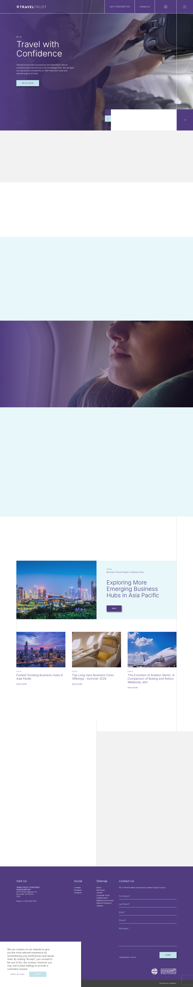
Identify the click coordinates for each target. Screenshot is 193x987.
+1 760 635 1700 (29, 901)
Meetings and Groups (104, 901)
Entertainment (102, 898)
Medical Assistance (104, 903)
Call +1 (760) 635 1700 (120, 6)
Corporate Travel (102, 895)
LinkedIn (77, 888)
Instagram (78, 893)
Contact (99, 893)
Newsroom (100, 890)
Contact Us (145, 6)
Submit (168, 955)
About (98, 888)
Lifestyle (99, 906)
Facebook (78, 890)
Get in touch (28, 83)
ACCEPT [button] (38, 974)
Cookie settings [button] (17, 974)
